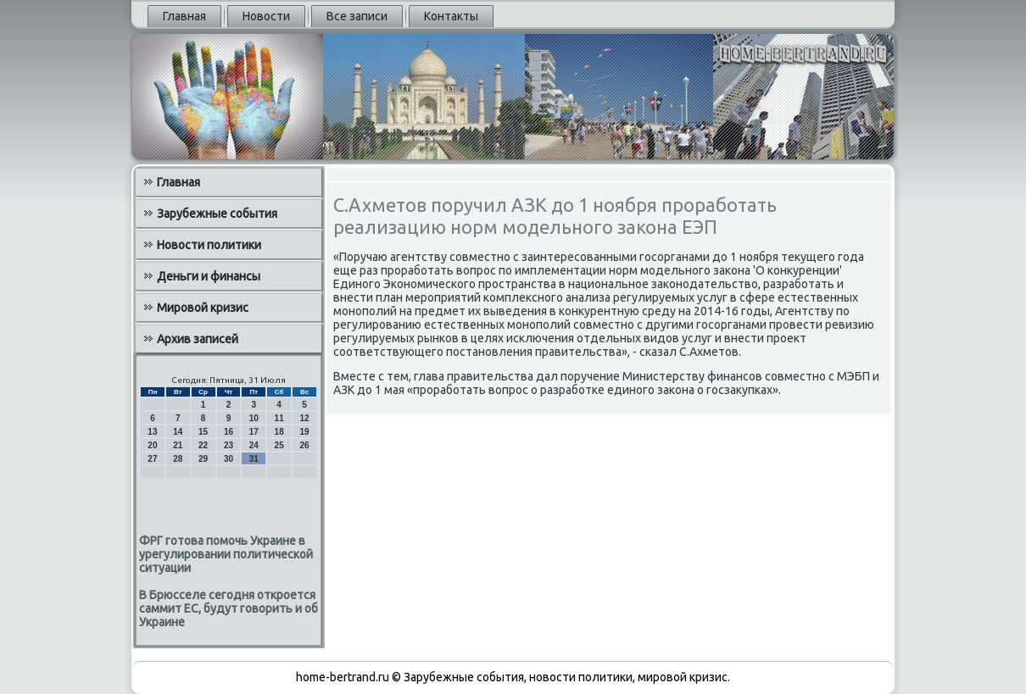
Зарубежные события (217, 213)
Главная (184, 16)
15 (203, 431)
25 (279, 445)
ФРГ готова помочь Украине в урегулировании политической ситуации (226, 554)
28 (177, 459)
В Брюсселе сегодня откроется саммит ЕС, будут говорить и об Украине (228, 608)
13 (152, 431)
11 (279, 418)
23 (228, 445)
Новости (266, 16)
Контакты (451, 16)
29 (203, 459)
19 (304, 431)
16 (228, 431)
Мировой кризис (202, 307)
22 (203, 445)
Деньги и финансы (208, 276)
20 (152, 445)
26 (304, 445)
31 (254, 459)
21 (177, 445)
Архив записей (197, 339)
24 (254, 445)
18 (279, 431)
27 (152, 459)
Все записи (357, 16)
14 (177, 431)
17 (254, 431)
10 (254, 418)
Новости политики (209, 245)
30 (228, 459)
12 (304, 418)
